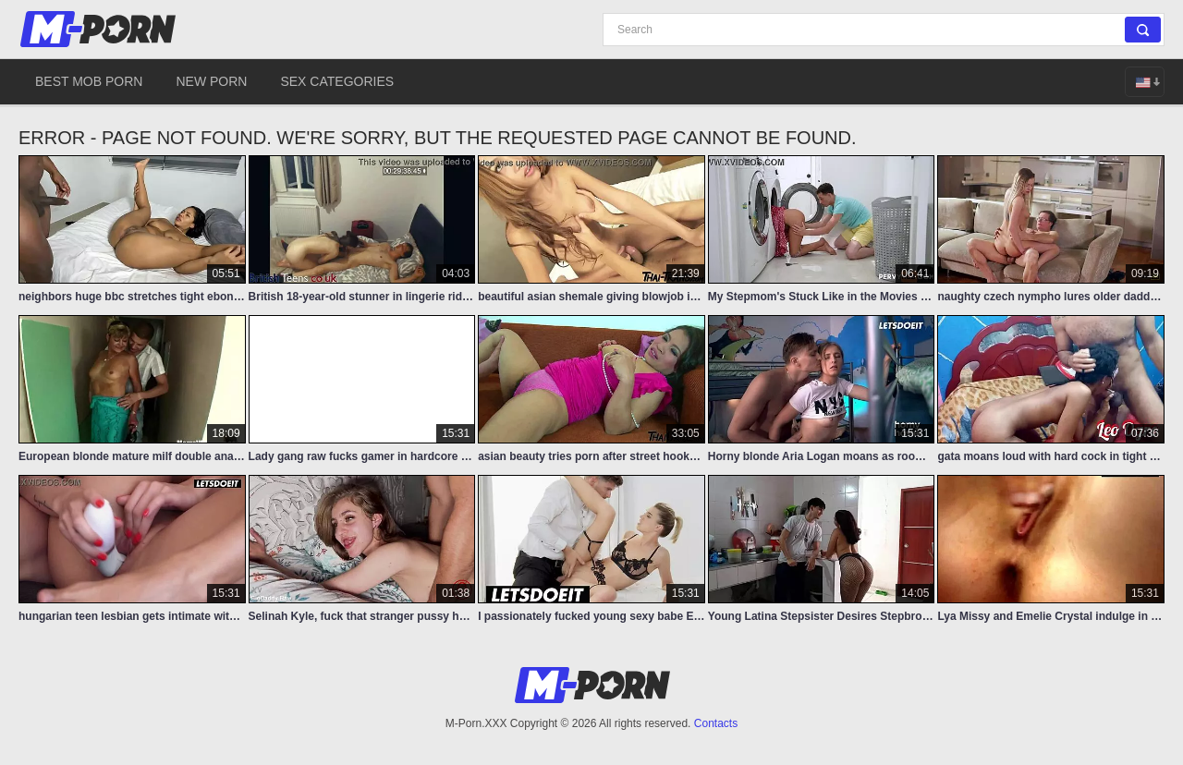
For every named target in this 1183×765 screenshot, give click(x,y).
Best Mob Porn (88, 81)
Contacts (716, 723)
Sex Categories (337, 81)
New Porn (211, 81)
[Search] (884, 29)
